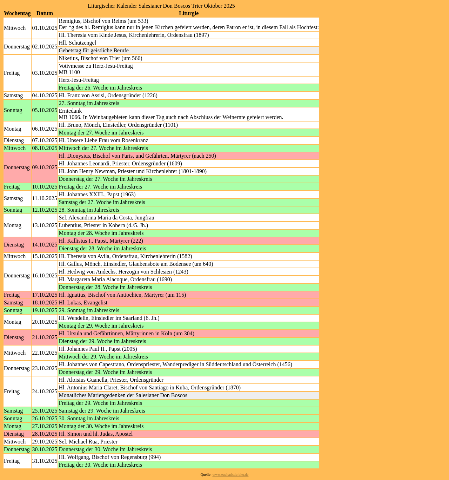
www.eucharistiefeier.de (231, 474)
